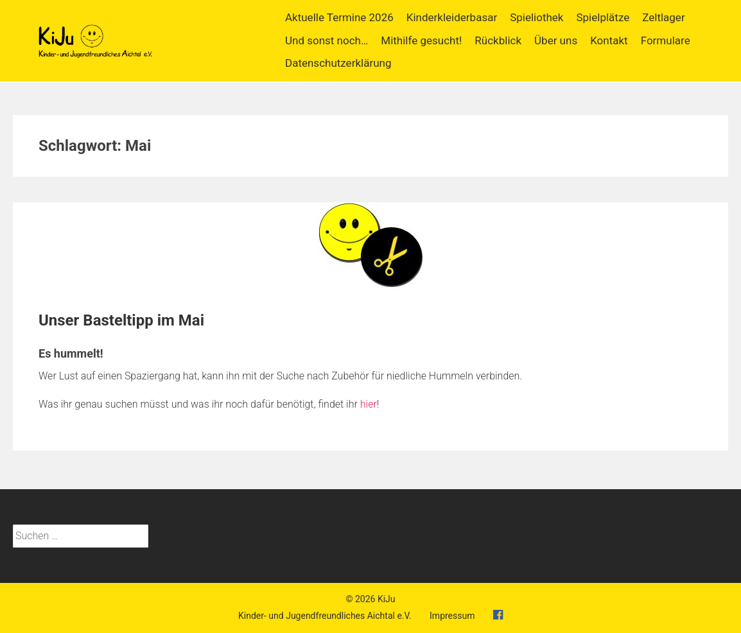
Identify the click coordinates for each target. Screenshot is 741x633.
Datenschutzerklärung (338, 62)
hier (368, 404)
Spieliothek (536, 17)
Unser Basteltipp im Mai (121, 320)
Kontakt (609, 40)
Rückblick (498, 40)
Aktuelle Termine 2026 (339, 17)
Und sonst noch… (326, 40)
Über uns (555, 40)
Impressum (452, 616)
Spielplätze (602, 17)
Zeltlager (663, 17)
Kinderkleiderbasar (451, 17)
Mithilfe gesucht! (421, 40)
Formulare (665, 40)
